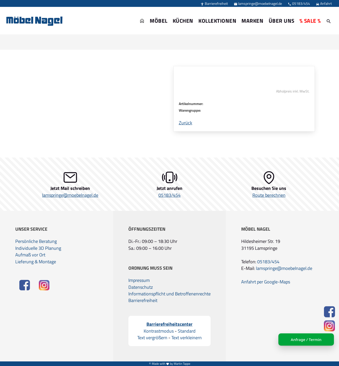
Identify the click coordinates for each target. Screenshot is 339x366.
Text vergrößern (152, 337)
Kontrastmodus (159, 331)
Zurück (185, 123)
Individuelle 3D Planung (38, 248)
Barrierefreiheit (214, 3)
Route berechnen (269, 195)
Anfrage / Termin (306, 339)
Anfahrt (324, 3)
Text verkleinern (186, 337)
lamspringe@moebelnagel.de (258, 3)
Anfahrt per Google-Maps (265, 282)
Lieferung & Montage (35, 261)
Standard (187, 331)
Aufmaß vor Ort (30, 255)
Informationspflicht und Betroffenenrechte (169, 294)
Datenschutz (140, 287)
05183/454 (299, 3)
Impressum (139, 280)
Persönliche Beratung (36, 241)
